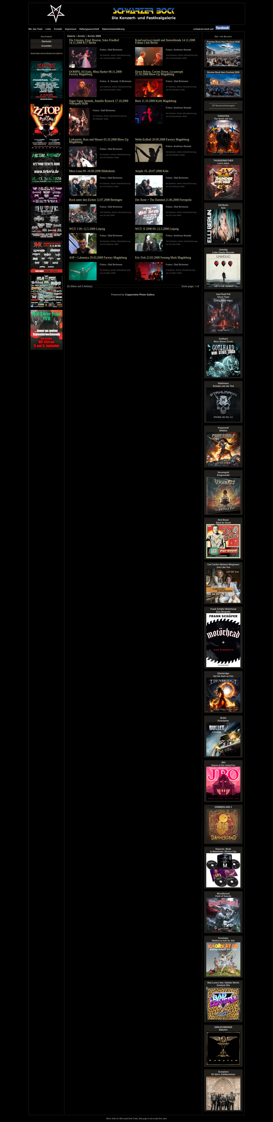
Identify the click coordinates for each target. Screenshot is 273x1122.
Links (48, 29)
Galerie (71, 36)
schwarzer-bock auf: (212, 29)
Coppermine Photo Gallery (140, 294)
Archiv (81, 36)
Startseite (46, 41)
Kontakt (58, 29)
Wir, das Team (35, 29)
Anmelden (46, 46)
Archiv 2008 (94, 36)
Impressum (70, 29)
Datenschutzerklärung (113, 29)
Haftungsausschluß (89, 29)
